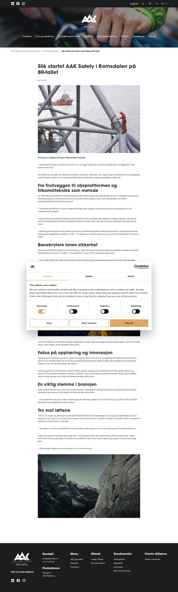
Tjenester (88, 36)
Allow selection (89, 323)
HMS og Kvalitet (76, 559)
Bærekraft (74, 563)
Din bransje (118, 567)
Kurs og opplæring (44, 36)
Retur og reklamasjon (122, 570)
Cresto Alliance (156, 554)
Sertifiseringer (119, 559)
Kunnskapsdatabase (107, 36)
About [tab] (131, 276)
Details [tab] (89, 276)
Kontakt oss (138, 36)
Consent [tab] (47, 276)
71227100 (50, 561)
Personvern (74, 567)
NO (164, 4)
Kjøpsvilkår (118, 563)
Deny (49, 323)
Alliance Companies (152, 559)
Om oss (152, 36)
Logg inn (134, 3)
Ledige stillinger (97, 559)
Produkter (26, 36)
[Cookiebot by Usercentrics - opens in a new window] (136, 267)
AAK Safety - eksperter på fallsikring (25, 51)
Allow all (129, 323)
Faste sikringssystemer (69, 36)
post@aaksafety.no (50, 558)
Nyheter (125, 36)
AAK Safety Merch (98, 563)
